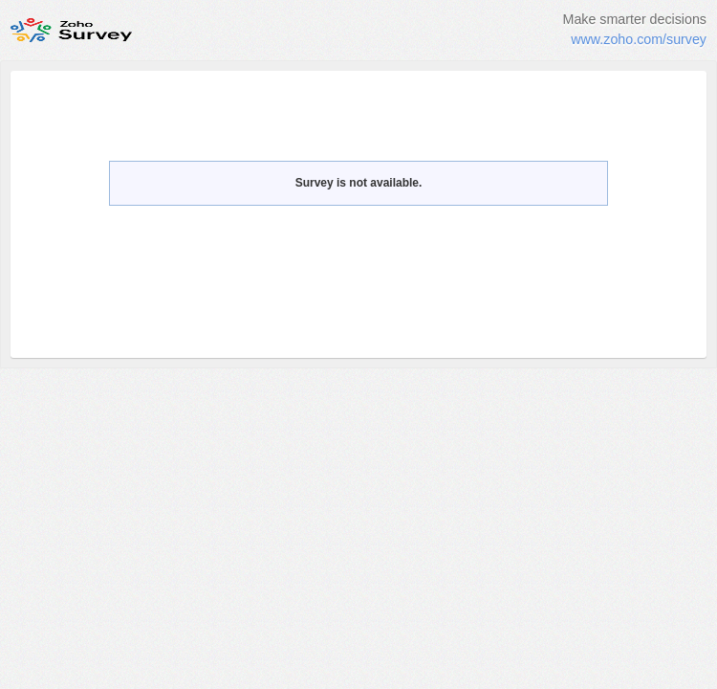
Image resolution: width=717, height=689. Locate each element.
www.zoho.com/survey (638, 39)
